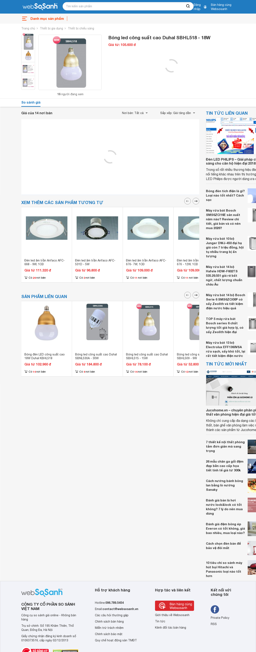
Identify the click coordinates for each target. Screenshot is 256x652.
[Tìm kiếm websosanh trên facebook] (215, 609)
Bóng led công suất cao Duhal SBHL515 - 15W (147, 356)
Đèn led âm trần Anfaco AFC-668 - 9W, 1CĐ (44, 262)
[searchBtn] (188, 6)
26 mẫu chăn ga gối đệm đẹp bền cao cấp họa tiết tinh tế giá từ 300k (224, 465)
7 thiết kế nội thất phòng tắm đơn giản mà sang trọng (225, 446)
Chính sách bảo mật (108, 634)
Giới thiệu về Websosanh (172, 615)
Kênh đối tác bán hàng (170, 627)
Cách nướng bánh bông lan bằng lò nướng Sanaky (224, 485)
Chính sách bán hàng (109, 621)
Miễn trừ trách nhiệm (109, 627)
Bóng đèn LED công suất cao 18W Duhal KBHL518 (44, 356)
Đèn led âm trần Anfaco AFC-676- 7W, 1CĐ (146, 262)
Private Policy (220, 617)
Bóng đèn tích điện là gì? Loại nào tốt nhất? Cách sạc (225, 195)
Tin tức (160, 621)
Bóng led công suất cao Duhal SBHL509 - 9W (198, 356)
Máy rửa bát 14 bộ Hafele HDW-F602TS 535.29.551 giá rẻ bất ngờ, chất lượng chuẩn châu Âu (224, 275)
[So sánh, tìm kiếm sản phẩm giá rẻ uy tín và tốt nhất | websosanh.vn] (40, 6)
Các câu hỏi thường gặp (112, 615)
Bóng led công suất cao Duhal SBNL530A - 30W (96, 356)
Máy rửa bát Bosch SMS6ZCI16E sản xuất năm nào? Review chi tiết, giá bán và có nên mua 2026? (223, 219)
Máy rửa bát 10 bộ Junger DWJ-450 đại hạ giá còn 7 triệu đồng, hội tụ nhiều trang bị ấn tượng (225, 247)
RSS (214, 624)
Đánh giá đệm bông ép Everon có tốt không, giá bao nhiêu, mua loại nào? (225, 528)
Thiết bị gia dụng (51, 28)
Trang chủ (28, 28)
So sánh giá (30, 102)
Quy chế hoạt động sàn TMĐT (116, 640)
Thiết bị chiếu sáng (81, 28)
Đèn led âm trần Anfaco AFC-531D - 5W (95, 262)
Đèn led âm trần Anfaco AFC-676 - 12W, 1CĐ (197, 262)
